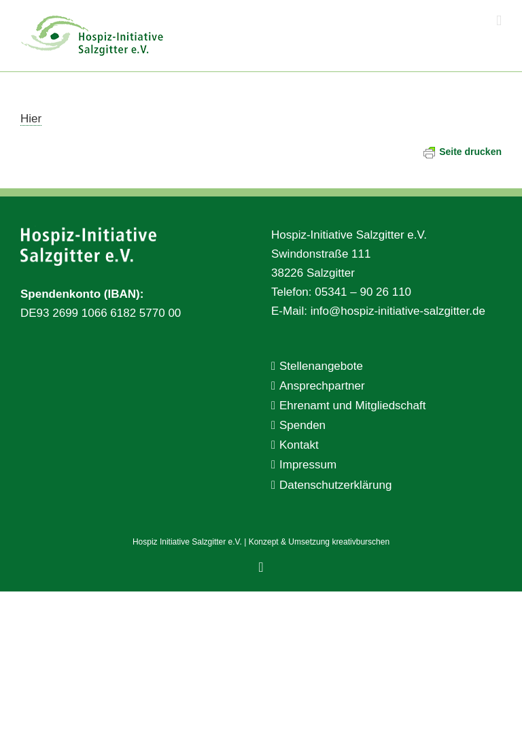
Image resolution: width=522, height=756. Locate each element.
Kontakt (299, 445)
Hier (30, 118)
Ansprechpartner (322, 385)
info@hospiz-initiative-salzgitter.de (398, 311)
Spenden (302, 425)
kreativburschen (360, 542)
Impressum (307, 464)
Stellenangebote (321, 366)
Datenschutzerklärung (335, 485)
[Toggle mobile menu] (499, 21)
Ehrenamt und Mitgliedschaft (352, 405)
